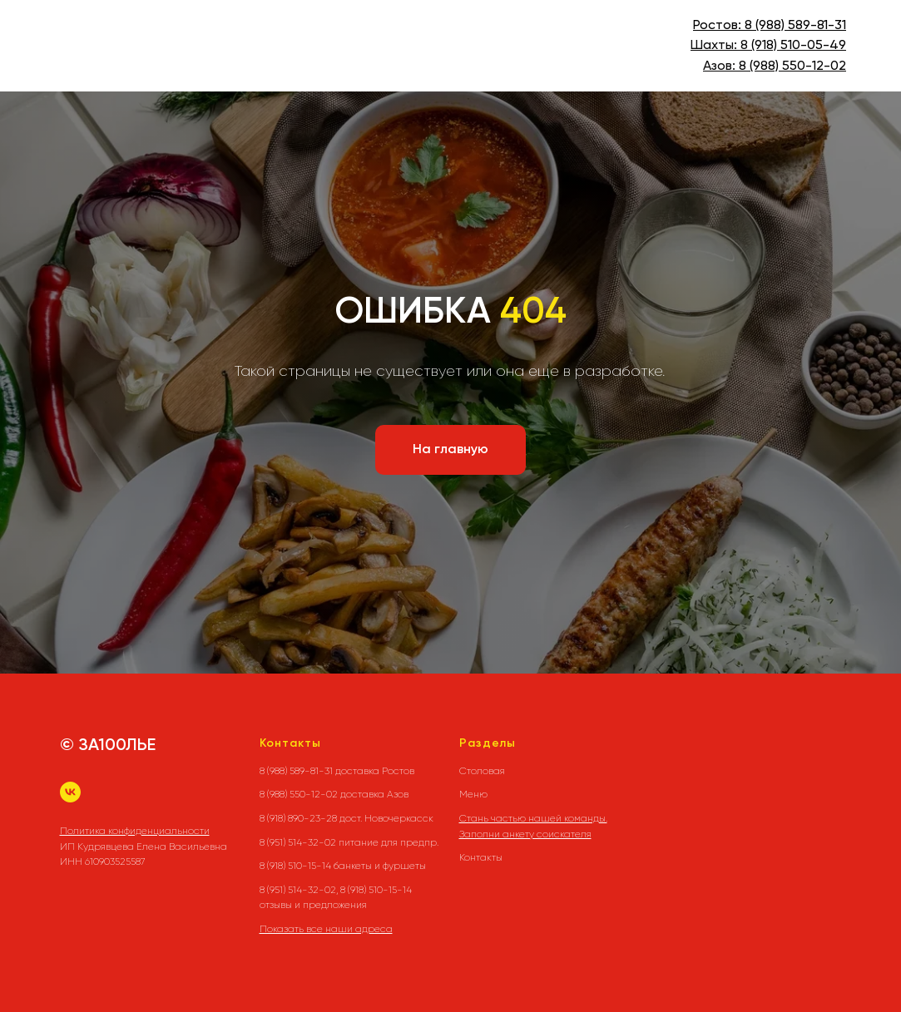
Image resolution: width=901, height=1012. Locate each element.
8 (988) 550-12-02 (792, 66)
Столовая (482, 771)
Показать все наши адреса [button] (326, 929)
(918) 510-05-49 (797, 45)
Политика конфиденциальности (135, 831)
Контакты (480, 857)
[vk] (70, 792)
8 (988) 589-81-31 (795, 25)
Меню (473, 794)
